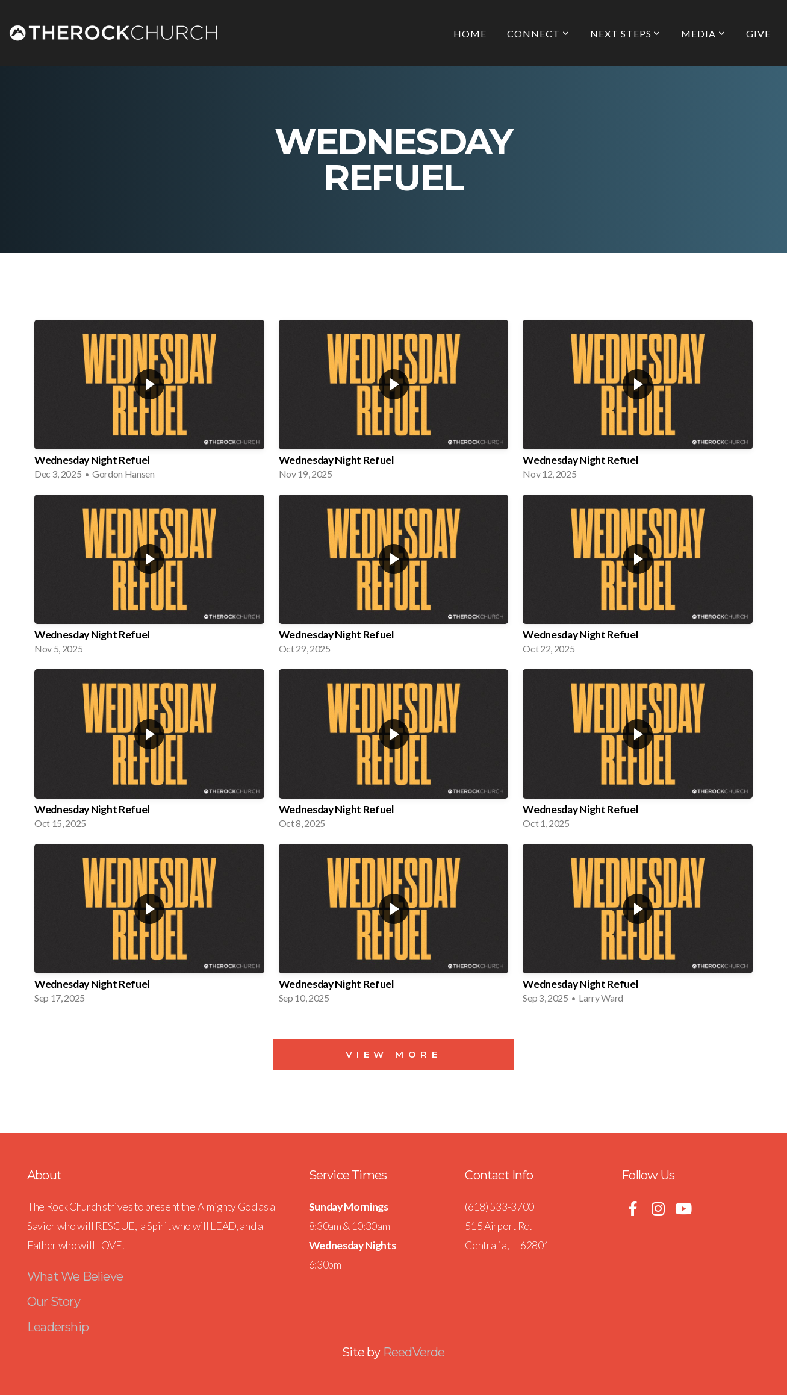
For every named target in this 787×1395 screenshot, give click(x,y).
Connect (538, 33)
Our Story (53, 1301)
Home (470, 33)
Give (758, 33)
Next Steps (625, 33)
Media (703, 33)
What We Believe (75, 1276)
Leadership (58, 1327)
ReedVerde (414, 1352)
